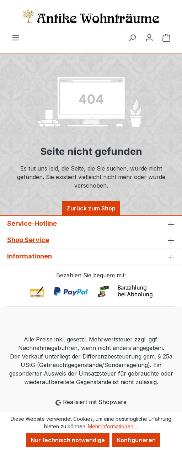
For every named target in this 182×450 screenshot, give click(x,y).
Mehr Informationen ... (113, 426)
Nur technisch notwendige (68, 440)
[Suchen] (132, 37)
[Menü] (15, 37)
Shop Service (28, 240)
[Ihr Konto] (149, 37)
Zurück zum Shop (91, 208)
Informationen (29, 256)
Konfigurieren (136, 440)
